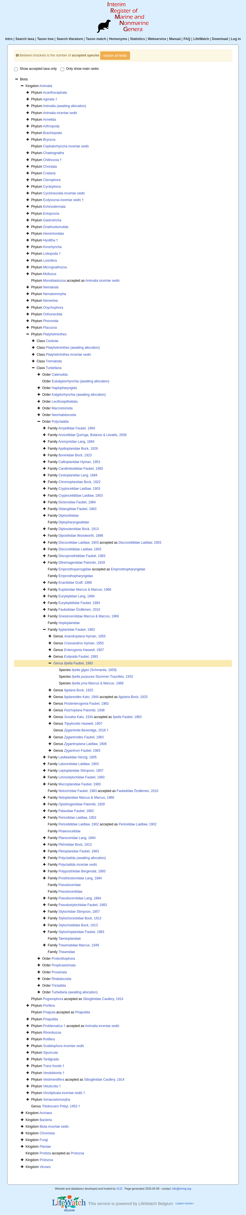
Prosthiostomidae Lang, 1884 (80, 878)
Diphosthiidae (69, 516)
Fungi (44, 1140)
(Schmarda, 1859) (94, 670)
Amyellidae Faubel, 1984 (76, 428)
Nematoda (50, 287)
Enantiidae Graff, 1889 (75, 583)
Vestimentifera (53, 1080)
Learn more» (184, 1203)
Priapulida (82, 1012)
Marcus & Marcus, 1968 (98, 683)
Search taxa (25, 39)
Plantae (45, 1147)
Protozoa (77, 1153)
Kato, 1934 (78, 717)
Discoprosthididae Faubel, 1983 (82, 556)
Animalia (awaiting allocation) (64, 106)
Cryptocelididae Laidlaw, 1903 (81, 496)
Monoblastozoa (54, 281)
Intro (9, 39)
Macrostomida (62, 408)
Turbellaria (53, 368)
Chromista (47, 1133)
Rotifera (49, 1039)
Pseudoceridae (70, 885)
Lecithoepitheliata (64, 402)
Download (220, 39)
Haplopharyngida (64, 388)
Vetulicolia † (52, 1086)
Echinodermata (54, 207)
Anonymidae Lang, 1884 (76, 442)
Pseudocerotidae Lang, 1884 (80, 898)
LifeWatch (201, 39)
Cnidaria (49, 173)
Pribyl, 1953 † (61, 1106)
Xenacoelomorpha (56, 1100)
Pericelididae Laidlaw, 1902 (79, 824)
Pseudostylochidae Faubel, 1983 (83, 905)
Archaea (45, 1113)
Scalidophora (63, 1046)
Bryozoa (49, 140)
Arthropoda (51, 126)
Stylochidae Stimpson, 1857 (79, 912)
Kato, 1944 (81, 697)
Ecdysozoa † (63, 200)
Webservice (157, 39)
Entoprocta (51, 214)
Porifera (49, 1006)
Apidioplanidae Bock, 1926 (78, 449)
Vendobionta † (53, 1073)
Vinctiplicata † (64, 1093)
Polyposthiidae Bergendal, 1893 (82, 871)
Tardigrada (51, 1059)
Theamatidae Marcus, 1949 (78, 945)
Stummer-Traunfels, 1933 (102, 677)
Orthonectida (52, 314)
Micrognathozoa (55, 267)
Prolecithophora (63, 959)
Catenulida (59, 375)
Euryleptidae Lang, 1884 (77, 596)
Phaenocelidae (70, 831)
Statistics (137, 39)
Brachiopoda (52, 133)
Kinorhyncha (52, 247)
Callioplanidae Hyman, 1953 (79, 462)
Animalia (45, 86)
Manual (174, 39)
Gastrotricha (52, 220)
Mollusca (49, 274)
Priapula (49, 1012)
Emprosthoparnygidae (75, 569)
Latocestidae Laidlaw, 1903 (79, 764)
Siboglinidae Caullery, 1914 (103, 999)
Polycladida (60, 422)
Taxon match (96, 39)
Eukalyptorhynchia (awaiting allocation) (80, 381)
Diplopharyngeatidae (74, 522)
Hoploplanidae (69, 623)
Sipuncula (50, 1053)
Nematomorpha (54, 294)
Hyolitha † (50, 240)
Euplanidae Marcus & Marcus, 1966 (85, 590)
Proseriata (59, 972)
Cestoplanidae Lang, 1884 (78, 475)
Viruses (45, 1167)
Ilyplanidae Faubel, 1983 (77, 630)
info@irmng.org (181, 1188)
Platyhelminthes (55, 334)
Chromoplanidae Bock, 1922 (80, 482)
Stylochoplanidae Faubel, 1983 (81, 932)
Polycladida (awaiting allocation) (82, 858)
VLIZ (119, 1188)
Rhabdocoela (61, 979)
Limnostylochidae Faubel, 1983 (82, 777)
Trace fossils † (53, 1066)
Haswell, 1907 (84, 650)
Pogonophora (53, 999)
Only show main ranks (80, 69)
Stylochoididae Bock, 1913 (78, 925)
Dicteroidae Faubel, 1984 (77, 502)
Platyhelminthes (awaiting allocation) (73, 348)
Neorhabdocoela (64, 415)
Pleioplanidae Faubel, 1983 (79, 851)
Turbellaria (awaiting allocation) (75, 992)
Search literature (70, 39)
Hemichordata (53, 234)
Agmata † (50, 99)
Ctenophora (52, 180)
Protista (45, 1153)
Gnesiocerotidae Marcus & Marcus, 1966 (89, 616)
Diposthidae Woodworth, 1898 (81, 536)
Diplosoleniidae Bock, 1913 (79, 529)
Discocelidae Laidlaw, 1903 (79, 543)
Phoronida (50, 321)
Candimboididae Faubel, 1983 (81, 469)
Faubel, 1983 (81, 657)
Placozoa (50, 328)
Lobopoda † (52, 254)
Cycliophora (52, 187)
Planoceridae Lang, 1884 (77, 838)
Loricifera (50, 261)
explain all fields (115, 56)
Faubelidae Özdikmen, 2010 (79, 610)
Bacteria (46, 1120)
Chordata (50, 167)
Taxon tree (45, 39)
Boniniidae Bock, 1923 (75, 455)
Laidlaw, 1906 (85, 744)
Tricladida (59, 986)
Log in (236, 39)
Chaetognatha (53, 153)
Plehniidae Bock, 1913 (75, 845)
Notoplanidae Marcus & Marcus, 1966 (86, 798)
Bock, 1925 (78, 690)
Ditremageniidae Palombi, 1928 (82, 563)
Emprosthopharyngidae (128, 569)
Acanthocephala (55, 93)
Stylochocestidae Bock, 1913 (80, 918)
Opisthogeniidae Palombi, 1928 (82, 804)
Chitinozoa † (52, 160)
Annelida (49, 120)
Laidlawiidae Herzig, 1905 (78, 757)
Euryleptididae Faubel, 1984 (79, 603)
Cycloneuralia (64, 193)
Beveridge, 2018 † (86, 730)
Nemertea (50, 301)
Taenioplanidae (69, 939)
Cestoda (52, 341)
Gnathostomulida (55, 227)
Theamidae (66, 952)
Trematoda (54, 361)
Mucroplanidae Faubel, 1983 (80, 784)
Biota (54, 1127)
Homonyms (118, 39)
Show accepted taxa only (35, 69)
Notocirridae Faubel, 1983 (78, 791)
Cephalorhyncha (66, 146)
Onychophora (53, 308)
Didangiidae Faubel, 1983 (78, 509)
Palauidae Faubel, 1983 (76, 811)
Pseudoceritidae (70, 892)
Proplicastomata (64, 965)
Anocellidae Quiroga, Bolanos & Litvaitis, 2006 (92, 435)
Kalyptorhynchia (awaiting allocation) (79, 395)
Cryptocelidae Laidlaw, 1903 (79, 489)
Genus (58, 663)
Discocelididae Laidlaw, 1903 (140, 543)
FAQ (187, 39)
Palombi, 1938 (84, 710)
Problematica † (54, 1026)
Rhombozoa (52, 1033)
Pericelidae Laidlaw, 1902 (77, 818)
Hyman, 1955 (85, 636)
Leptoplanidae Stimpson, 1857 (81, 771)
